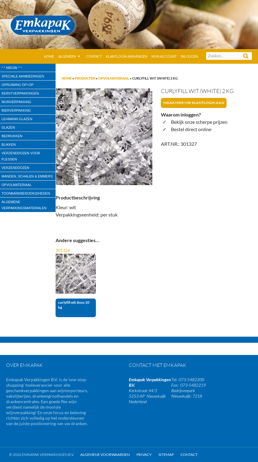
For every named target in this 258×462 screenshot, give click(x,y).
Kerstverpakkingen (20, 93)
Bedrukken (12, 136)
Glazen (8, 127)
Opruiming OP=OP (18, 85)
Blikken (9, 144)
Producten (85, 78)
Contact (94, 56)
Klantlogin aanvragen (126, 56)
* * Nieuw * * (12, 68)
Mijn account (163, 56)
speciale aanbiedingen (23, 76)
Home (49, 56)
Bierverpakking (16, 110)
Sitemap (166, 454)
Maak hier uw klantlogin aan (193, 102)
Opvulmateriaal (113, 78)
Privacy (144, 454)
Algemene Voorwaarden (105, 454)
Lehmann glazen (17, 119)
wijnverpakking (16, 102)
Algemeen (67, 56)
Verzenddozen (15, 168)
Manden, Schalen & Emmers (27, 176)
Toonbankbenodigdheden (26, 193)
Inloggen (189, 56)
